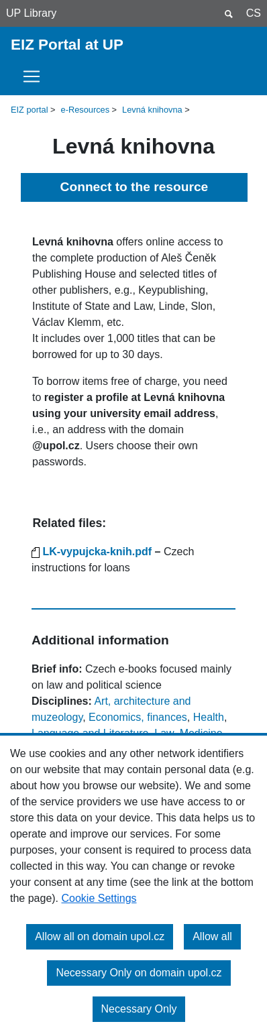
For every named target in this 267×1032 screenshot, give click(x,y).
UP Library (31, 13)
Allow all (212, 936)
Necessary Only (139, 1009)
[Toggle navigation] (35, 76)
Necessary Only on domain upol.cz (138, 972)
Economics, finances (138, 717)
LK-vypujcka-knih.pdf (97, 551)
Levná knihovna (152, 110)
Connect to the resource (134, 187)
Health (208, 717)
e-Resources (85, 110)
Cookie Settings (99, 898)
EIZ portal (29, 110)
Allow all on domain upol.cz (99, 936)
